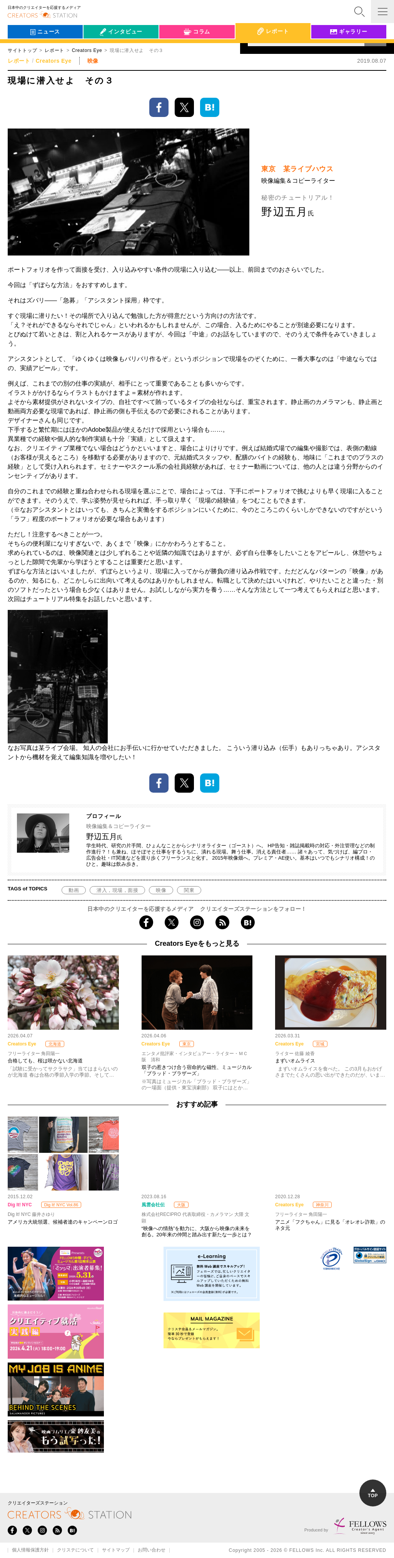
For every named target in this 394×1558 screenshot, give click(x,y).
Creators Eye (54, 61)
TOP (373, 1493)
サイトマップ (116, 1550)
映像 (161, 890)
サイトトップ (22, 50)
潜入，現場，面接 (117, 890)
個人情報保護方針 (30, 1550)
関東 (189, 890)
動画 (73, 890)
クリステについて (75, 1550)
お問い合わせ (151, 1550)
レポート (54, 50)
